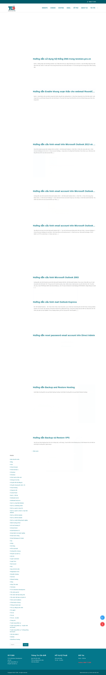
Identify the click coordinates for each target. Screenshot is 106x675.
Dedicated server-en (15, 500)
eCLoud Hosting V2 (15, 525)
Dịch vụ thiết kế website (16, 515)
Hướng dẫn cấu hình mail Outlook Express (55, 302)
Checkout (12, 472)
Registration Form (14, 571)
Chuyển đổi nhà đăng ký (16, 482)
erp (11, 540)
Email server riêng (14, 535)
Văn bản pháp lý (14, 634)
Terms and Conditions (15, 600)
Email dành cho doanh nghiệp (17, 533)
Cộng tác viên (13, 490)
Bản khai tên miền (14, 459)
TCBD (16, 672)
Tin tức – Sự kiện (14, 617)
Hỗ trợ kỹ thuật (14, 548)
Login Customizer (14, 558)
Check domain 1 (14, 469)
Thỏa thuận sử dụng (15, 602)
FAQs (11, 543)
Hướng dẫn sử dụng (15, 551)
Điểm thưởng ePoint (15, 522)
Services (12, 576)
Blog (11, 462)
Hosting (61, 8)
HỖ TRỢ (75, 8)
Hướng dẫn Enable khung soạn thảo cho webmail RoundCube (64, 91)
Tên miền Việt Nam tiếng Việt (17, 594)
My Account (13, 564)
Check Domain (14, 467)
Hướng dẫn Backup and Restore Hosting (54, 387)
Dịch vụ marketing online (16, 505)
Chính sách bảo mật (93, 672)
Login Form (13, 561)
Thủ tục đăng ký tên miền (16, 607)
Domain (53, 8)
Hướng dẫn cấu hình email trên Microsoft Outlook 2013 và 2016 (64, 144)
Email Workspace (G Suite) (17, 538)
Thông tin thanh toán (15, 605)
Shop (11, 582)
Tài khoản (12, 587)
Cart (11, 464)
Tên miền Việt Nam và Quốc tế (18, 597)
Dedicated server (14, 498)
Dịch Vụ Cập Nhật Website (17, 503)
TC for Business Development (17, 589)
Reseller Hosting (14, 574)
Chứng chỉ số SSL (14, 480)
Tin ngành (12, 610)
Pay (11, 566)
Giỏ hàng (12, 546)
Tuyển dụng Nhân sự (15, 623)
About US (84, 8)
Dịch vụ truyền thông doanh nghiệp (19, 520)
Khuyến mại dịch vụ (15, 553)
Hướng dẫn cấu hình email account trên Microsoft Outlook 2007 (64, 226)
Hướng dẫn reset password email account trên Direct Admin (64, 335)
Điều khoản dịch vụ (84, 672)
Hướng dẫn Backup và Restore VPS (51, 438)
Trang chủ (13, 620)
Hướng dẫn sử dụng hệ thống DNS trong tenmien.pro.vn (62, 59)
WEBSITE (45, 8)
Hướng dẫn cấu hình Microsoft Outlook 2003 (56, 277)
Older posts (34, 451)
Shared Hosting (14, 579)
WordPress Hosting (15, 639)
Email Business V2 (15, 530)
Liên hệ (12, 556)
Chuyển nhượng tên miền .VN (17, 485)
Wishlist (12, 636)
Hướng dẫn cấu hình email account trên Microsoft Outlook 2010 (64, 191)
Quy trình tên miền (15, 569)
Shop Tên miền (14, 584)
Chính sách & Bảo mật (16, 477)
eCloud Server (14, 528)
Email (69, 8)
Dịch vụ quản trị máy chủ (16, 508)
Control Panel (13, 492)
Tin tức (12, 612)
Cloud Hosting (13, 487)
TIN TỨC (92, 8)
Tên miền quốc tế (14, 592)
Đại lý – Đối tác (14, 495)
